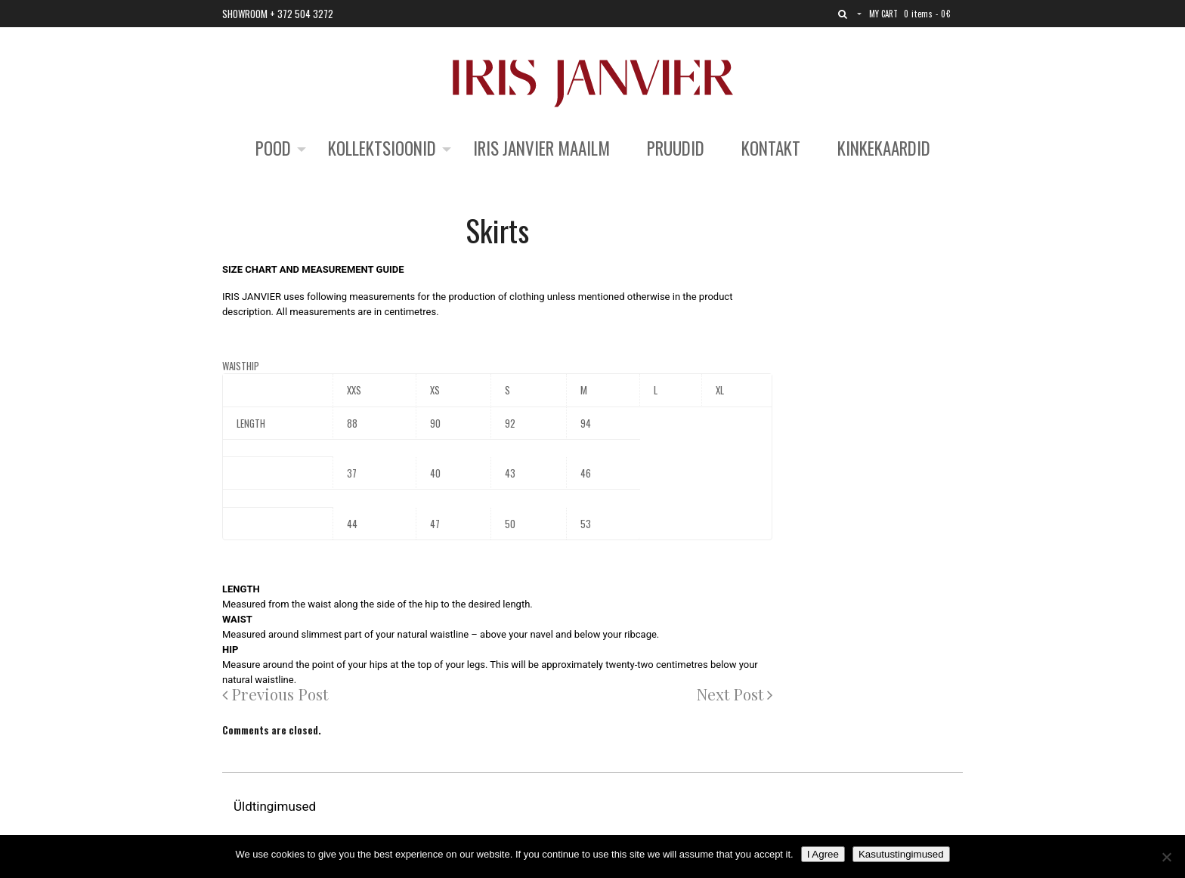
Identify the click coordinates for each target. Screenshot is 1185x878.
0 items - (927, 14)
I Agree (823, 854)
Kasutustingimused (901, 854)
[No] (1166, 856)
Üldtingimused (276, 806)
